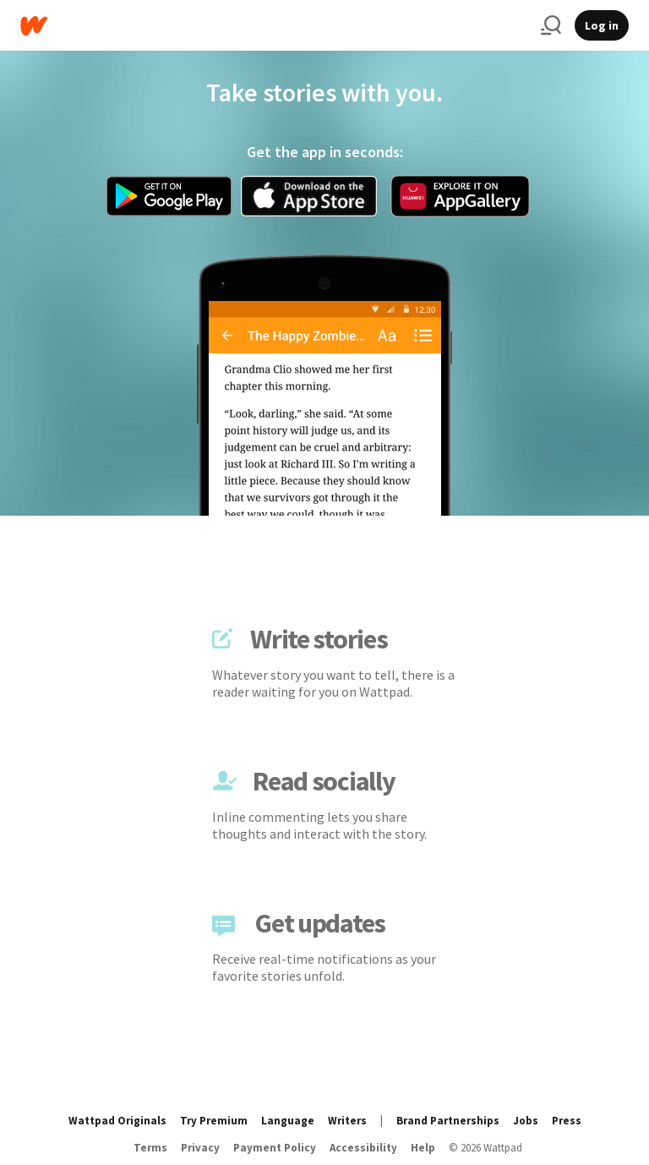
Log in (602, 25)
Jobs (525, 1120)
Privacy (200, 1147)
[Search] (551, 25)
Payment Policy (274, 1147)
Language (287, 1120)
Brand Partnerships (447, 1120)
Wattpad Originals (117, 1120)
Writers (347, 1120)
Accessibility (363, 1147)
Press (566, 1120)
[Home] (273, 25)
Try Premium (214, 1120)
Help (423, 1147)
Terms (150, 1147)
